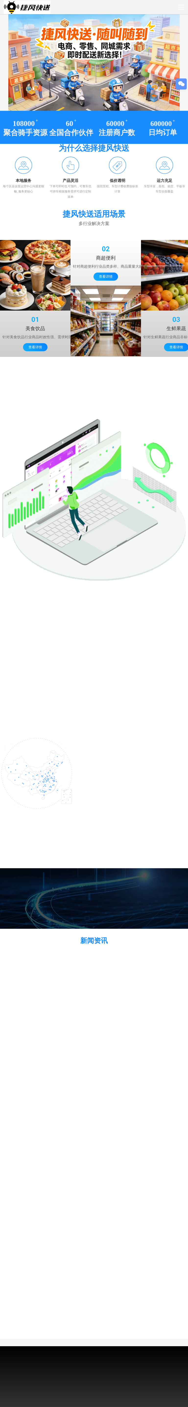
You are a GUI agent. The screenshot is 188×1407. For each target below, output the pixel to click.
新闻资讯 (94, 941)
